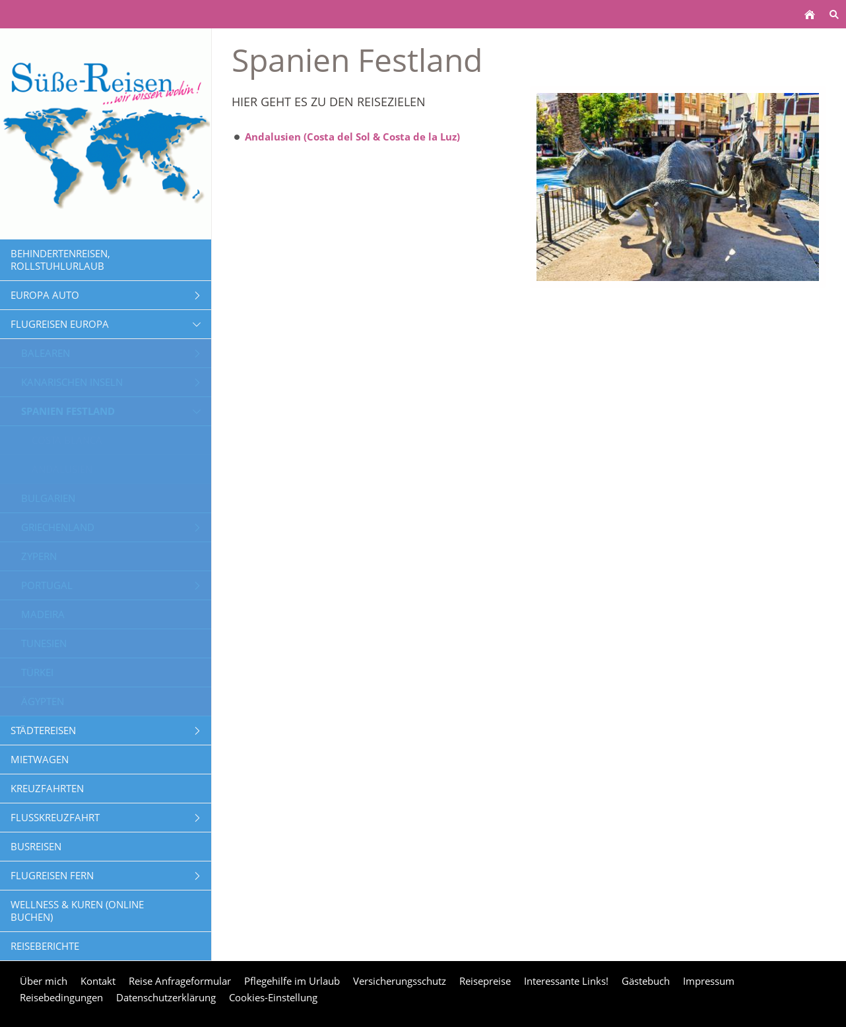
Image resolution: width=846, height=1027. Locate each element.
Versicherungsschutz (399, 980)
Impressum (708, 980)
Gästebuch (646, 980)
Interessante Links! (566, 980)
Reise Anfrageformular (180, 980)
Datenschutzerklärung (166, 997)
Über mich (43, 980)
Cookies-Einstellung (273, 997)
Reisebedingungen (61, 997)
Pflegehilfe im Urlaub (292, 980)
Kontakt (98, 980)
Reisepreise (485, 980)
